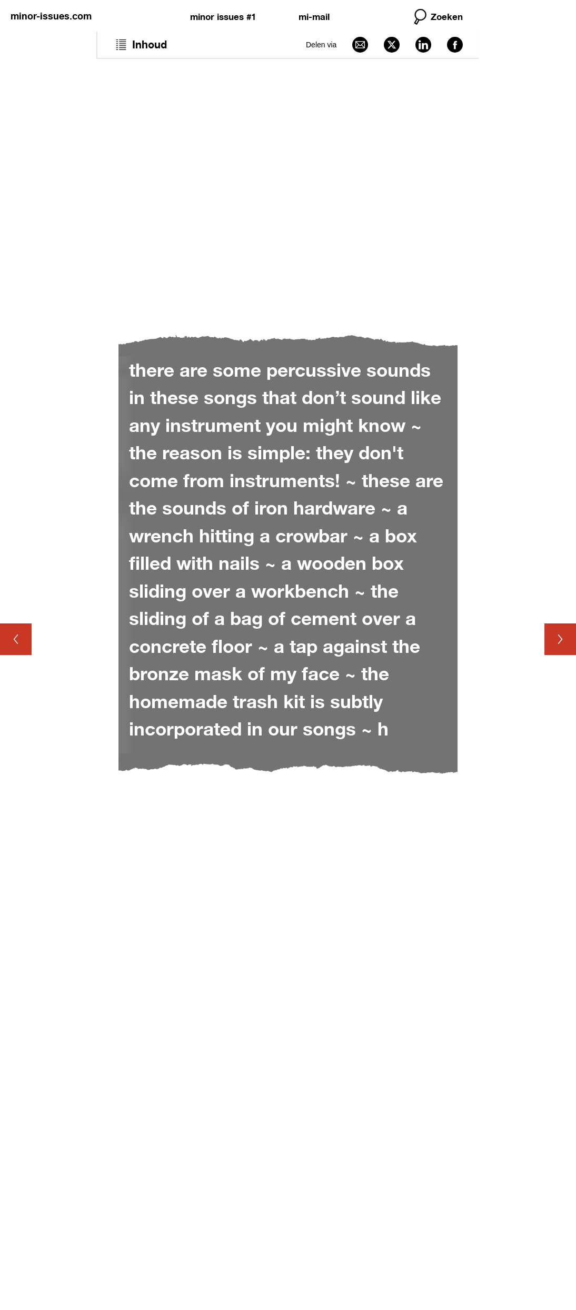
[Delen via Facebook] (455, 44)
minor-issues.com (51, 16)
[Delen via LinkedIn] (423, 44)
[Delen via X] (391, 44)
